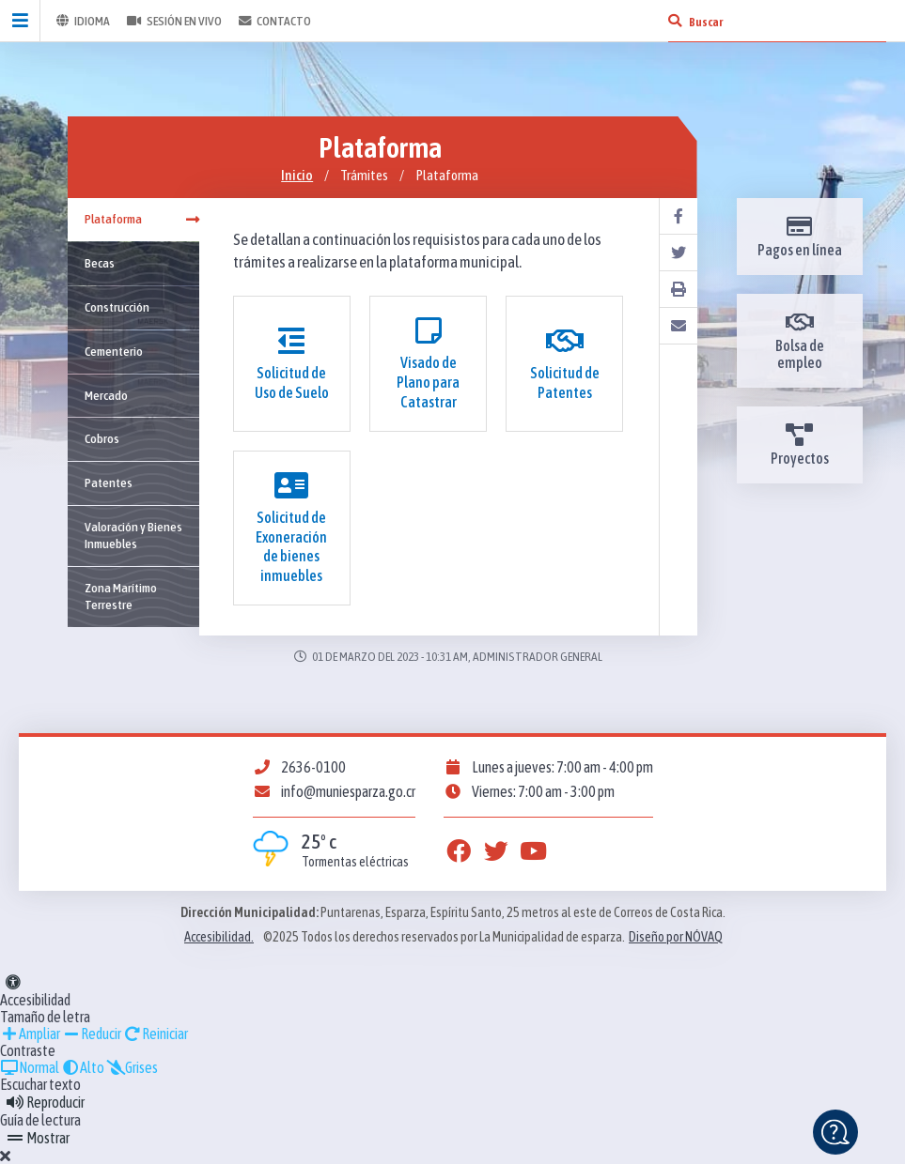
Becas (100, 262)
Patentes (109, 482)
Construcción (117, 306)
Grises (132, 1067)
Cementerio (114, 351)
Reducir (91, 1033)
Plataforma (142, 219)
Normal (29, 1067)
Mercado (106, 395)
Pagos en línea (799, 236)
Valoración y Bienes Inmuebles (133, 535)
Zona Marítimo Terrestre (121, 596)
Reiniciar (155, 1033)
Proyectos (799, 445)
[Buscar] (674, 20)
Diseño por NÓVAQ (676, 936)
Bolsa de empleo (799, 341)
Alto (82, 1067)
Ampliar (30, 1033)
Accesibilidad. (219, 936)
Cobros (102, 438)
